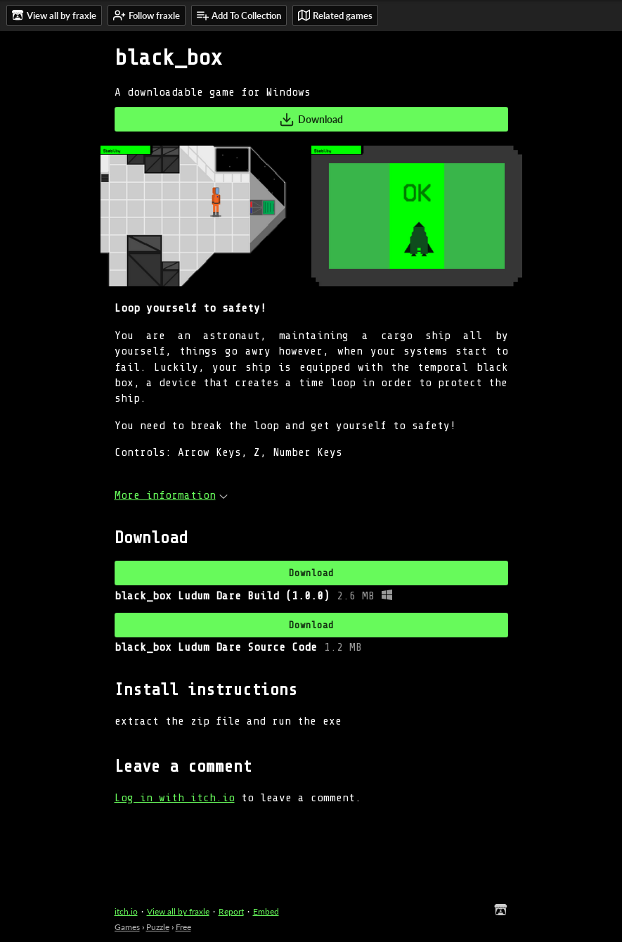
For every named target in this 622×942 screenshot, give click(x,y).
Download (311, 119)
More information (171, 495)
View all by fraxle (178, 911)
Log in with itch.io (175, 797)
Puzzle (157, 927)
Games (127, 927)
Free (183, 927)
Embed (266, 911)
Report (231, 911)
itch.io (126, 911)
